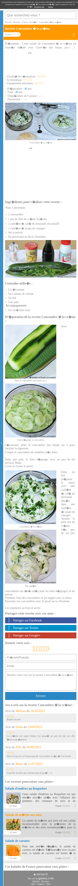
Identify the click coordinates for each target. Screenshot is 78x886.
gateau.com (46, 878)
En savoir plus (39, 7)
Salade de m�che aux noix (23, 815)
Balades (35, 881)
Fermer (50, 7)
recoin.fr (42, 874)
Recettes (45, 881)
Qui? (33, 884)
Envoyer (41, 695)
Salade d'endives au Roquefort (26, 788)
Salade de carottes (17, 841)
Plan (48, 884)
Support (40, 884)
